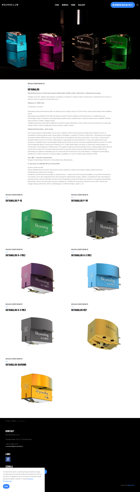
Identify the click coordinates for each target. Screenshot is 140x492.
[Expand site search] (137, 4)
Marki (73, 5)
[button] (44, 471)
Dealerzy (81, 5)
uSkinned (130, 485)
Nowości (65, 5)
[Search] (26, 471)
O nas (57, 5)
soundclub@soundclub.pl (14, 446)
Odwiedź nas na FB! (123, 5)
